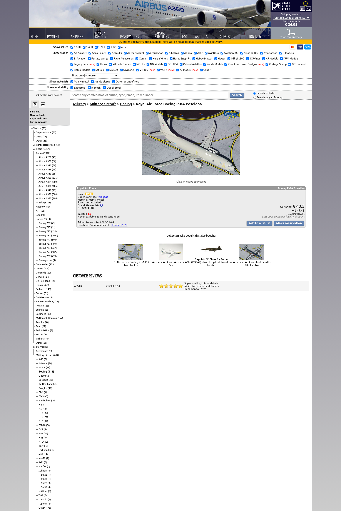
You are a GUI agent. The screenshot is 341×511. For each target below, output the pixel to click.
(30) (54, 165)
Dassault (43, 380)
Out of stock (113, 87)
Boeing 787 (44, 256)
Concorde (41, 272)
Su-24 (44, 479)
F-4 (40, 404)
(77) (54, 190)
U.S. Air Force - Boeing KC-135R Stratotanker (130, 263)
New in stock (37, 115)
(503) (54, 239)
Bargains (35, 111)
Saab (39, 326)
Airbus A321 (45, 182)
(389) (55, 182)
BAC (38, 215)
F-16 (41, 421)
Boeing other (45, 260)
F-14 (41, 413)
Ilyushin (40, 305)
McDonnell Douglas (46, 318)
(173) (48, 507)
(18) (43, 215)
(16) (48, 470)
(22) (44, 326)
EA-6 (41, 392)
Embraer (40, 289)
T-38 (41, 495)
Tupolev (40, 322)
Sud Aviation (43, 330)
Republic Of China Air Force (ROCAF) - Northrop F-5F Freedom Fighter (211, 262)
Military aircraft (44, 355)
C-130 (41, 375)
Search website (265, 93)
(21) (49, 202)
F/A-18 (42, 425)
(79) (47, 285)
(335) (55, 177)
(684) (56, 355)
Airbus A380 (45, 198)
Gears (39, 136)
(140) (48, 289)
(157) (60, 318)
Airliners (38, 149)
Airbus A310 (45, 165)
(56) (45, 342)
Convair (40, 276)
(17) (45, 136)
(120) (54, 231)
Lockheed (41, 314)
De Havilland (43, 281)
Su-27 (44, 483)
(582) (54, 252)
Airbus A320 (45, 177)
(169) (57, 144)
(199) (54, 243)
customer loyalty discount (289, 216)
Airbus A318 (45, 169)
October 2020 (119, 225)
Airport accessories (43, 144)
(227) (54, 248)
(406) (55, 186)
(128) (52, 264)
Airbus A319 (45, 173)
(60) (54, 161)
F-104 (41, 441)
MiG (40, 454)
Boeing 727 (44, 231)
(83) (44, 128)
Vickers (40, 338)
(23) (55, 384)
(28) (47, 305)
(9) (45, 437)
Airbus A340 (45, 190)
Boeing (40, 219)
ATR (38, 210)
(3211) (47, 219)
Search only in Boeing (269, 97)
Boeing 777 (44, 252)
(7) (45, 495)
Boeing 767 (44, 248)
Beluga (42, 202)
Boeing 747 (44, 239)
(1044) (54, 235)
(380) (55, 194)
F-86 (41, 437)
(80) (47, 206)
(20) (49, 272)
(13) (45, 140)
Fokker (40, 293)
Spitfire (42, 466)
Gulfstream (42, 297)
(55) (54, 132)
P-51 (41, 462)
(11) (53, 227)
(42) (52, 281)
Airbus (39, 153)
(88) (43, 210)
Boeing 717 (44, 227)
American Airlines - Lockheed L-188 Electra (252, 263)
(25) (54, 169)
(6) (49, 499)
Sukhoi (40, 334)
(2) (46, 441)
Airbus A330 (45, 186)
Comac (40, 268)
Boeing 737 (44, 235)
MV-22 (42, 458)
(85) (54, 173)
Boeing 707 (44, 223)
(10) (46, 338)
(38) (50, 380)
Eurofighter (44, 400)
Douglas (40, 285)
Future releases (38, 122)
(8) (51, 330)
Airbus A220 (45, 157)
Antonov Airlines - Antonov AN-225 (171, 263)
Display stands (44, 132)
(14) (45, 454)
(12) (47, 375)
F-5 (40, 408)
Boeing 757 (44, 243)
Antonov (40, 206)
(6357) (46, 149)
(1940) (46, 153)
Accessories (42, 351)
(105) (46, 268)
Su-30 (44, 487)
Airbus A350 (45, 194)
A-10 (41, 359)
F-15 (41, 417)
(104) (55, 198)
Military (37, 347)
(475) (54, 256)
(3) (46, 396)
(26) (48, 367)
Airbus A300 (45, 161)
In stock (95, 87)
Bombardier (42, 264)
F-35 (41, 433)
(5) (46, 309)
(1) (54, 260)
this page (102, 196)
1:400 (89, 194)
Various (37, 128)
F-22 (41, 429)
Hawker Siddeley (45, 301)
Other (39, 140)
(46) (47, 322)
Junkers (40, 309)
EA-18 (41, 396)
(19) (53, 400)
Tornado (43, 499)
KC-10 (41, 446)
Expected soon (38, 118)
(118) (51, 371)
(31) (46, 293)
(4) (45, 392)
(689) (45, 347)
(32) (46, 421)
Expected (79, 87)
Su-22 (44, 474)
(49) (54, 157)
